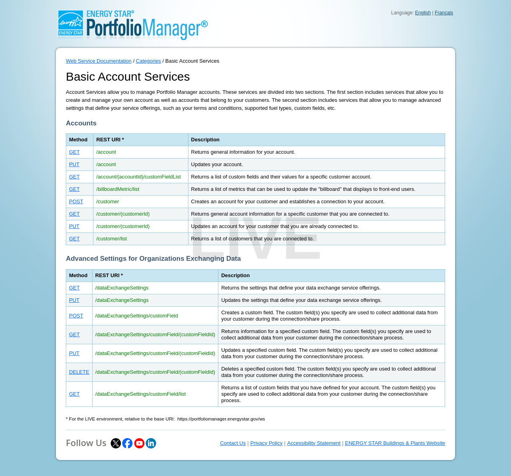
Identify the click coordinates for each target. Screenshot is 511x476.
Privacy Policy (266, 443)
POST (76, 201)
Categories (148, 61)
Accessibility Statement (314, 443)
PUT (74, 164)
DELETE (79, 372)
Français (444, 13)
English (423, 13)
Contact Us (233, 443)
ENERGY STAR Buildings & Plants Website (395, 443)
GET (74, 152)
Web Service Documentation (99, 61)
